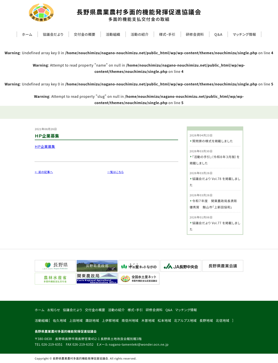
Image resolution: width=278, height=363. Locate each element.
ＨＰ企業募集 (45, 146)
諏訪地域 (92, 320)
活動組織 (113, 34)
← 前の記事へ (44, 172)
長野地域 (206, 320)
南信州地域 (130, 320)
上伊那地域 (110, 320)
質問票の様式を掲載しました (212, 141)
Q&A (168, 309)
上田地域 (76, 320)
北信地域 (223, 320)
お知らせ (53, 309)
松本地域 (164, 320)
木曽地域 (148, 320)
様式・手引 (167, 34)
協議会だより (53, 34)
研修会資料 (195, 34)
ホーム (27, 34)
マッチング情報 (244, 34)
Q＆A (218, 34)
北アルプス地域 (185, 320)
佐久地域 (59, 320)
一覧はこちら (115, 172)
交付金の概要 (84, 34)
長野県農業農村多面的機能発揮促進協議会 (139, 15)
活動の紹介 (140, 34)
